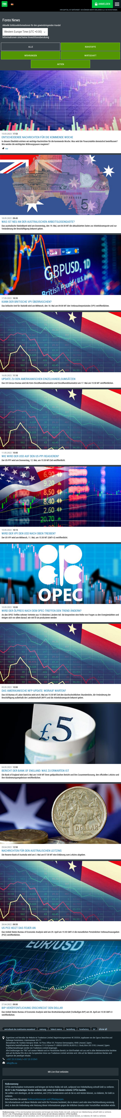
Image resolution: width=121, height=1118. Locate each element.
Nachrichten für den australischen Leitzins (32, 850)
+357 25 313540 (14, 1063)
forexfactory (87, 1030)
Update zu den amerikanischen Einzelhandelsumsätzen (38, 379)
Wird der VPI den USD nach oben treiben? (29, 533)
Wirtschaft (90, 55)
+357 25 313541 (30, 1063)
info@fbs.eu (12, 1066)
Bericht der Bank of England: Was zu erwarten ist (35, 770)
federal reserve (57, 1030)
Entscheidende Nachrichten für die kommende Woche (37, 137)
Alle (30, 46)
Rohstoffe (90, 46)
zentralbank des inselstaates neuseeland (19, 1030)
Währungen (30, 55)
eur (6, 148)
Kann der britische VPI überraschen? (27, 302)
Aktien (60, 64)
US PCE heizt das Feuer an (19, 928)
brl (98, 1030)
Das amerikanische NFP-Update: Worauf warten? (34, 690)
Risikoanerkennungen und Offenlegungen (46, 1102)
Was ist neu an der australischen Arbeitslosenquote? (38, 222)
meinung (43, 1030)
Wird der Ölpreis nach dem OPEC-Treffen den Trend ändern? (42, 611)
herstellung (72, 1030)
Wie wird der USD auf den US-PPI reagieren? (30, 456)
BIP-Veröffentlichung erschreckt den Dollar (32, 1008)
